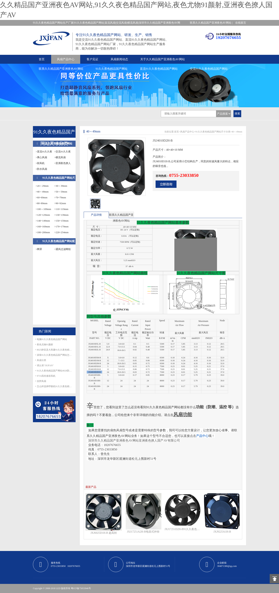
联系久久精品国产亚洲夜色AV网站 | (211, 22)
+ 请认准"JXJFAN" (44, 365)
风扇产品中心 (65, 59)
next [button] (145, 205)
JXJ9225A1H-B (222, 531)
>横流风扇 (60, 157)
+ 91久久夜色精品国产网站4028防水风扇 (54, 371)
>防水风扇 (41, 169)
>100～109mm (43, 209)
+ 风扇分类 (40, 360)
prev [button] (89, 205)
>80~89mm (41, 203)
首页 (42, 59)
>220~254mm (61, 232)
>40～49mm (42, 191)
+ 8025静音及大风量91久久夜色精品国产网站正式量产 (54, 350)
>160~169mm (43, 226)
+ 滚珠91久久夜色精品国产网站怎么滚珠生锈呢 (54, 355)
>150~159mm (61, 220)
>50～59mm (60, 191)
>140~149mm (43, 220)
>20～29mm (42, 185)
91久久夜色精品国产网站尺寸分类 (212, 131)
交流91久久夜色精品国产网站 (209, 68)
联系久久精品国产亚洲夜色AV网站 (61, 68)
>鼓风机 (40, 163)
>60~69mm (41, 197)
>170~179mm (61, 226)
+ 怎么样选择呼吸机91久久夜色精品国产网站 (54, 386)
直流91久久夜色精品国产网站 (159, 68)
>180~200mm (43, 232)
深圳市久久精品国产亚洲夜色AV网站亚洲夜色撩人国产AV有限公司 (134, 440)
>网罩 (39, 249)
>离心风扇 (41, 157)
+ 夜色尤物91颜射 (44, 344)
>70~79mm (60, 197)
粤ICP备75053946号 (81, 588)
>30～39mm (60, 185)
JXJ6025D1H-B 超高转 (103, 532)
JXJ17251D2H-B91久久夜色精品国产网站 (182, 529)
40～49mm (237, 131)
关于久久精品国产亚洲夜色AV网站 (162, 59)
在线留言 (240, 22)
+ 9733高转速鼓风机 (45, 376)
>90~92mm (60, 203)
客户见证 (92, 59)
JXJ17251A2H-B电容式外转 (143, 531)
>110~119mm (61, 209)
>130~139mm (61, 214)
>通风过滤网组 (62, 249)
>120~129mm (43, 214)
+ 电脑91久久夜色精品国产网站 (51, 339)
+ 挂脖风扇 (40, 381)
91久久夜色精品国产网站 (111, 68)
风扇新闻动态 (119, 59)
